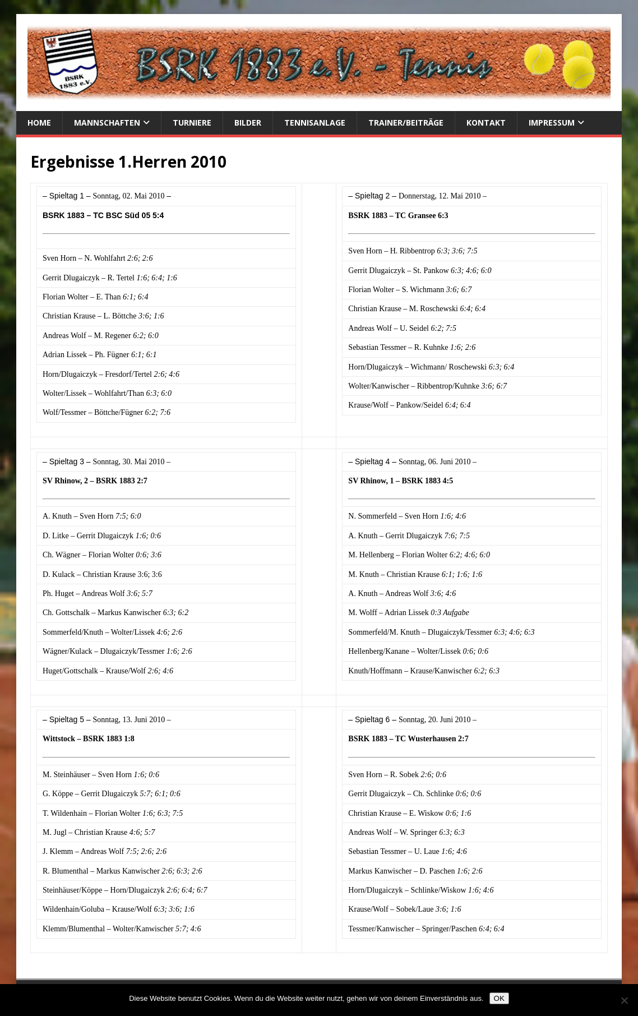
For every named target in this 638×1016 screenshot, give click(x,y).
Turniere (192, 122)
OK (499, 998)
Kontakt (486, 122)
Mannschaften (107, 122)
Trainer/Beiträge (405, 122)
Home (39, 122)
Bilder (247, 122)
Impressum (552, 122)
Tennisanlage (314, 122)
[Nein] (624, 1000)
